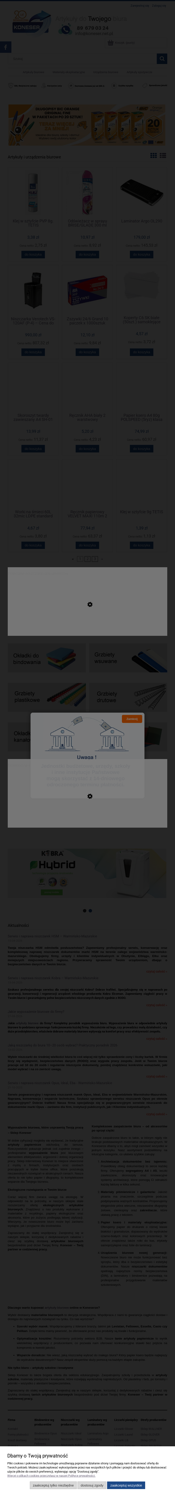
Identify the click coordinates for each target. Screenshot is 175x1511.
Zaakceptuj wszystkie (126, 1485)
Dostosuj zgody (92, 1485)
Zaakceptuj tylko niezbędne (53, 1485)
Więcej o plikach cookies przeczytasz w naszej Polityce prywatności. (51, 1475)
